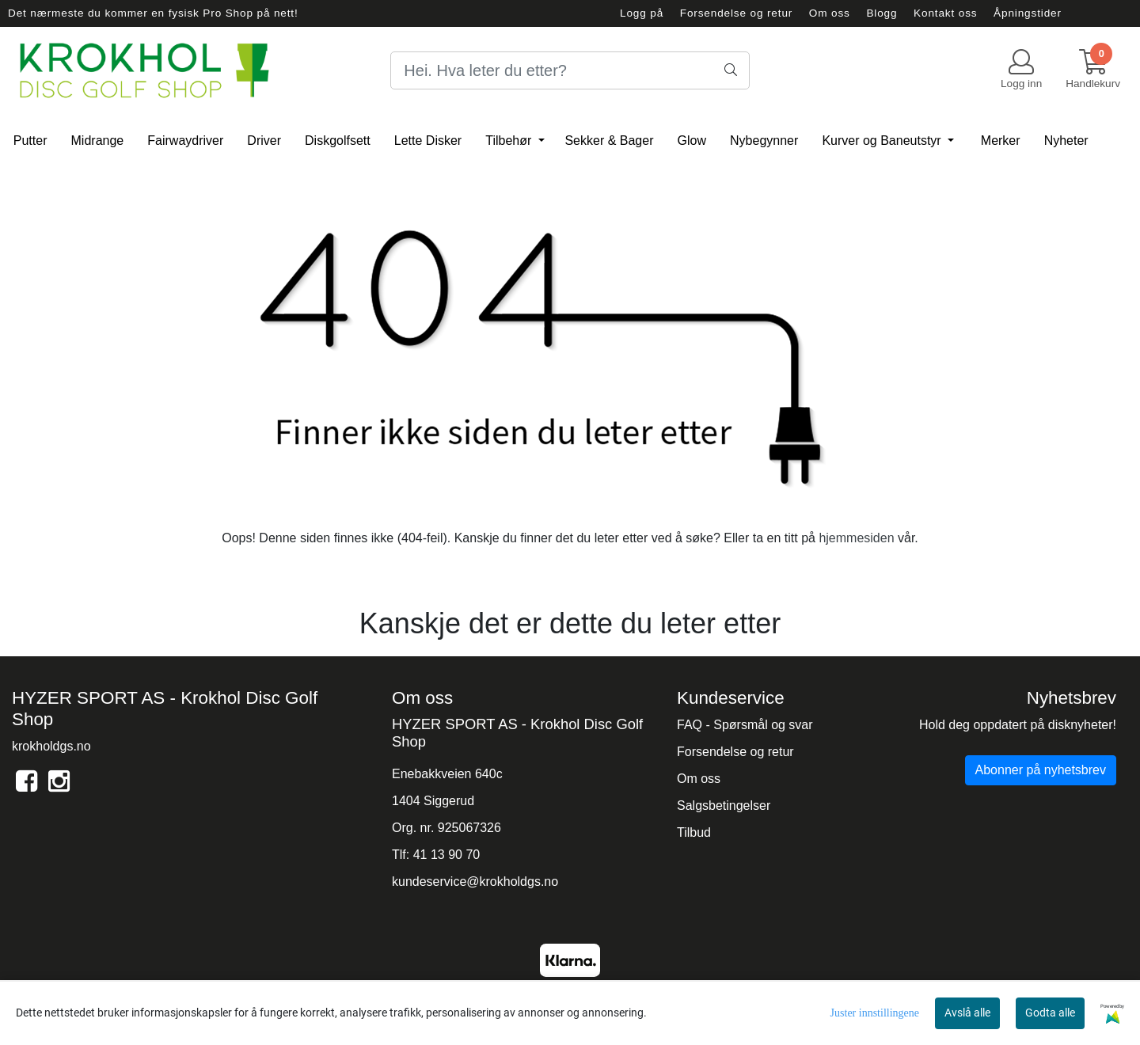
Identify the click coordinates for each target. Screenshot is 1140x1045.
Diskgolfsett (337, 140)
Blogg (881, 13)
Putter (30, 140)
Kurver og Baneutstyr (883, 140)
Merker (1000, 140)
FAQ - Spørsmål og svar (745, 725)
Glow (692, 140)
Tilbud (694, 832)
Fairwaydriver (185, 140)
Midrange (97, 140)
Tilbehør (510, 140)
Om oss (829, 13)
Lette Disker (428, 140)
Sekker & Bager (608, 140)
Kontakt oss (945, 13)
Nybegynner (764, 140)
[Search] (569, 70)
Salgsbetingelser (723, 805)
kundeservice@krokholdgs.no (475, 881)
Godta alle (1050, 1012)
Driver (264, 140)
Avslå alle (967, 1012)
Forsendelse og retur (736, 13)
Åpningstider (1028, 13)
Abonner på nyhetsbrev (1040, 770)
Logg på (641, 13)
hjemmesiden (856, 538)
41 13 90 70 (447, 854)
